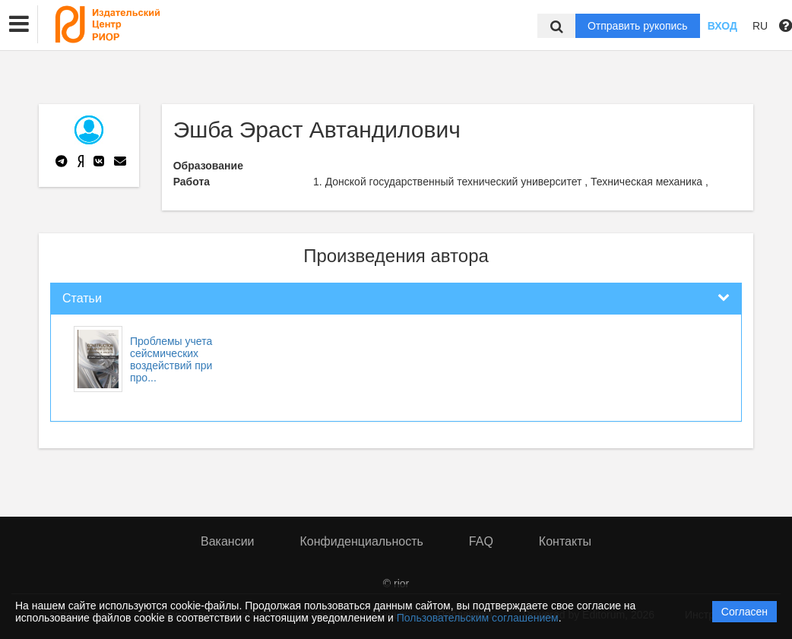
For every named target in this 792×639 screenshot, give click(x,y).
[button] (19, 24)
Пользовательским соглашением (478, 618)
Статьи (82, 298)
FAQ (481, 541)
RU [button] (760, 26)
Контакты (565, 541)
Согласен (744, 612)
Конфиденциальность (361, 541)
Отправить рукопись (638, 26)
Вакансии (228, 541)
